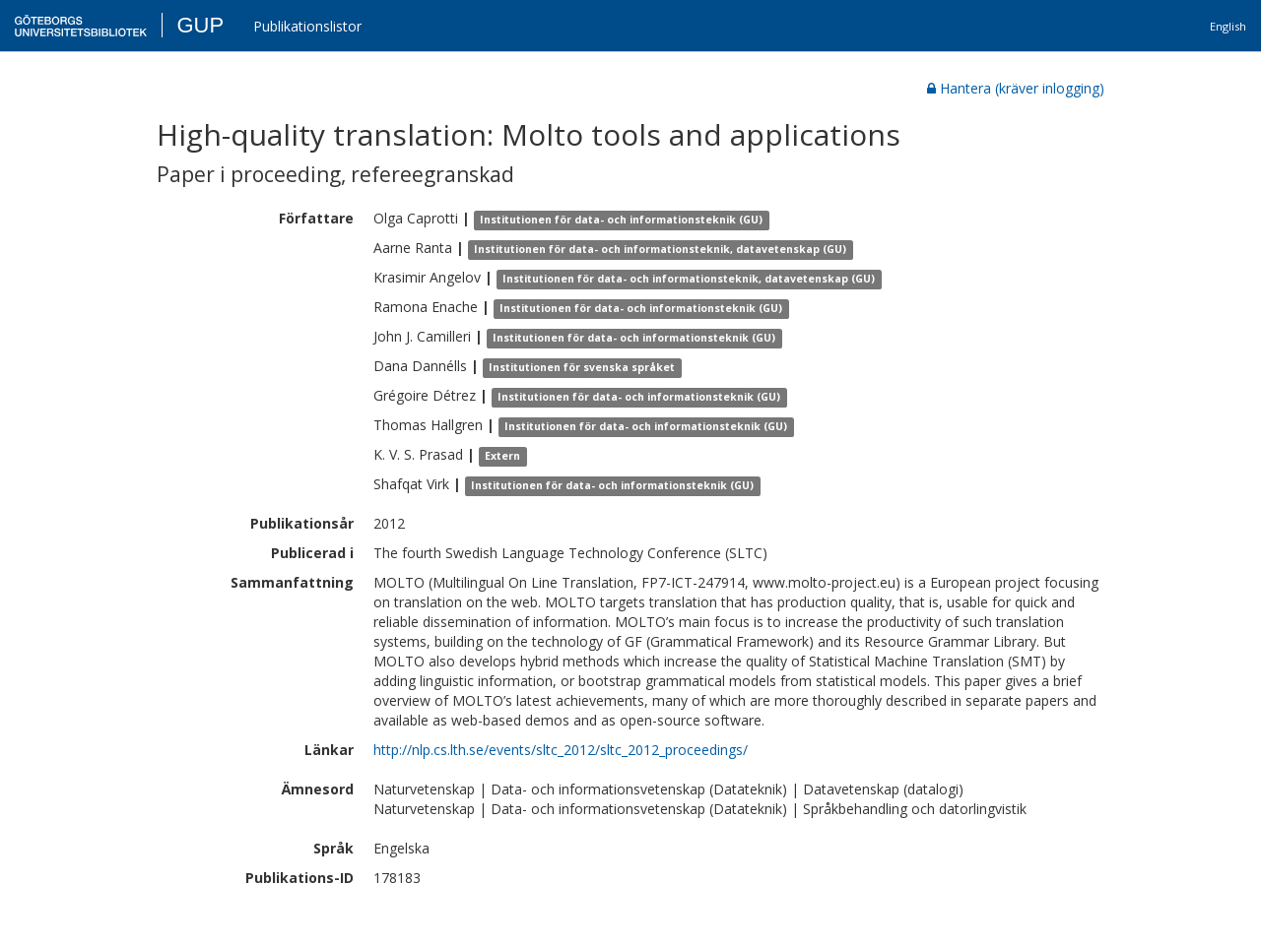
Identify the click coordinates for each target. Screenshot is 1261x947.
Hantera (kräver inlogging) (1015, 88)
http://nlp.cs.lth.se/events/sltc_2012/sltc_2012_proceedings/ (560, 749)
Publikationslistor (307, 26)
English (1228, 26)
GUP (200, 25)
